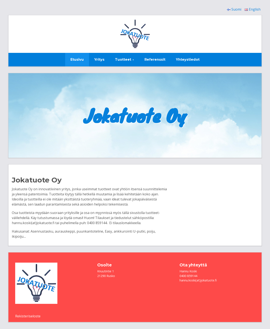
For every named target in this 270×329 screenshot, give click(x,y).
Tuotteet (123, 60)
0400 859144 (188, 276)
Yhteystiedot (188, 60)
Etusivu (77, 60)
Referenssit (154, 60)
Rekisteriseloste (27, 316)
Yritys (99, 60)
